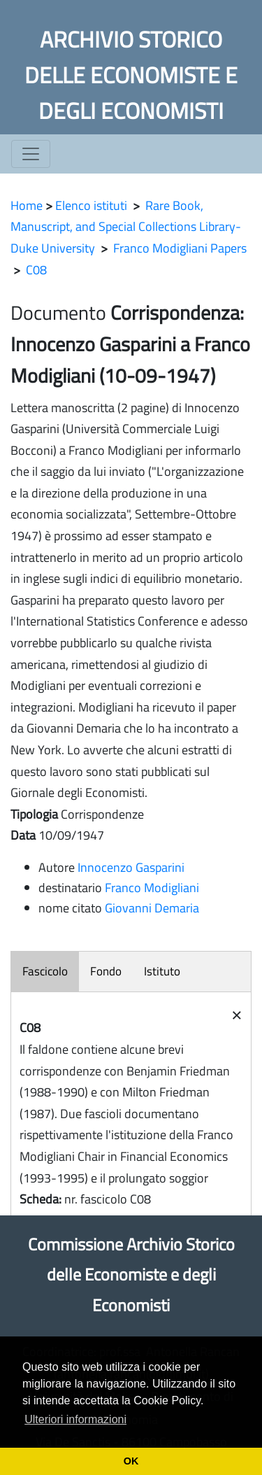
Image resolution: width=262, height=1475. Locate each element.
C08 (36, 269)
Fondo (106, 971)
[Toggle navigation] (30, 154)
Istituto (162, 971)
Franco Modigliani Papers (180, 248)
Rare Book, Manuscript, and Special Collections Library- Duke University (125, 226)
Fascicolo (45, 971)
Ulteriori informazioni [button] (75, 1419)
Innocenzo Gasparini (131, 867)
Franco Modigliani (152, 887)
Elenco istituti (91, 205)
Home (26, 205)
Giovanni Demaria (152, 907)
